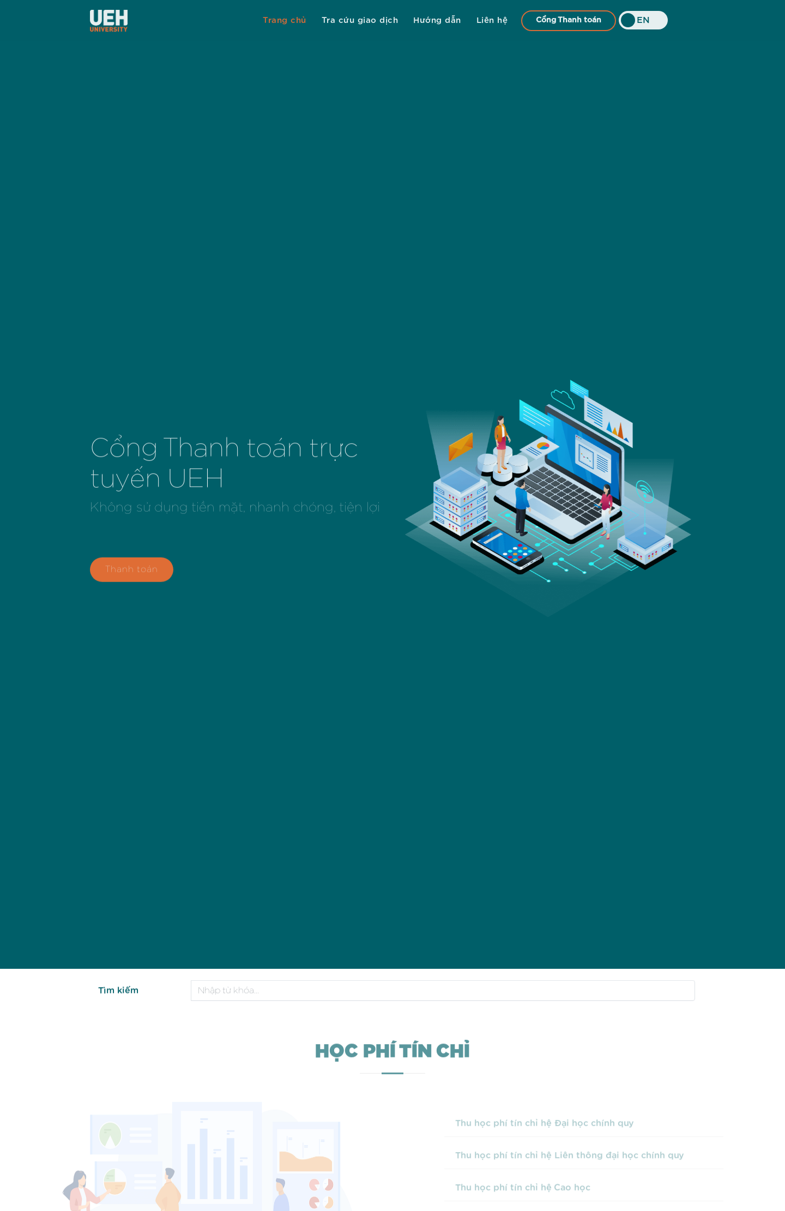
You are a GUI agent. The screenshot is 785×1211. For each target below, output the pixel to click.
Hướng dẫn (437, 20)
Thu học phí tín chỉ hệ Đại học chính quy (558, 1134)
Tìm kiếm (118, 991)
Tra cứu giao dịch (360, 20)
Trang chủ (284, 20)
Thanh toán (131, 573)
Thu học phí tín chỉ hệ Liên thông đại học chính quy (583, 1166)
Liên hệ (492, 20)
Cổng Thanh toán (568, 20)
